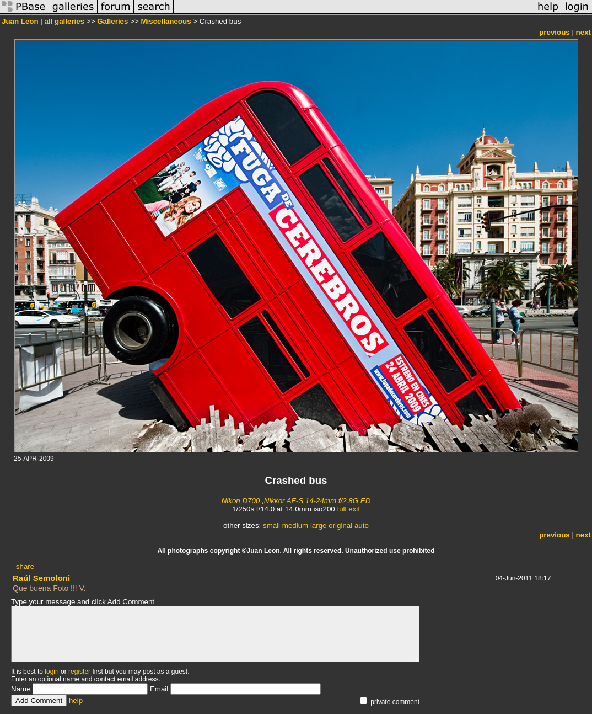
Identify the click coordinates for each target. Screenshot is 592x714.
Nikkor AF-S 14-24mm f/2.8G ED (317, 501)
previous (554, 32)
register (79, 671)
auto (361, 525)
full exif (348, 509)
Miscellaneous (166, 21)
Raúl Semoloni (41, 578)
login (51, 671)
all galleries (65, 21)
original (340, 525)
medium (295, 525)
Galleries (112, 21)
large (318, 525)
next (583, 32)
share (25, 566)
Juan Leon (20, 21)
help (76, 700)
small (271, 525)
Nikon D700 (241, 501)
